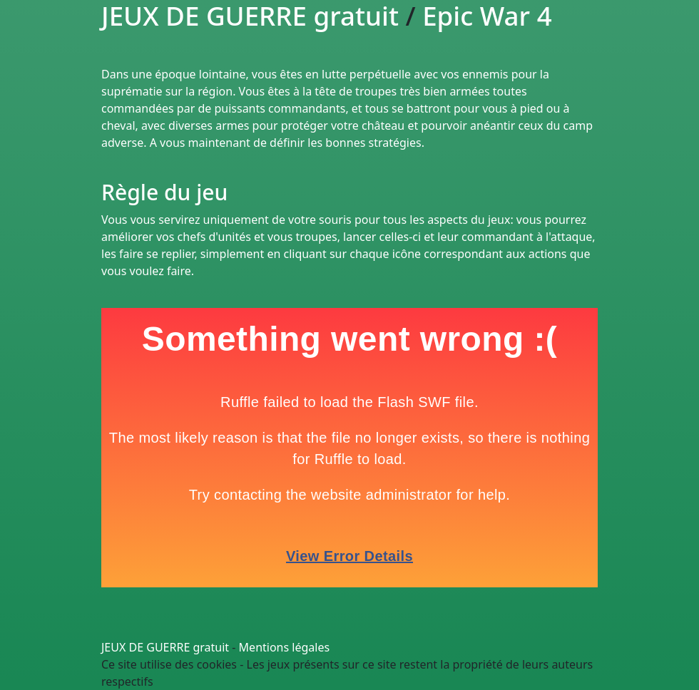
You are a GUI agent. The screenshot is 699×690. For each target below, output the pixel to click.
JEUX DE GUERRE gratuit (165, 647)
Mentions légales (284, 647)
